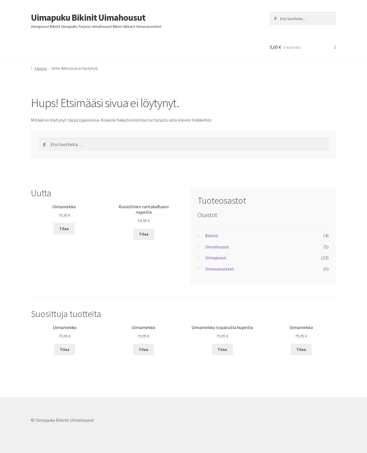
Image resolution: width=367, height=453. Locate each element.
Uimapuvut (216, 257)
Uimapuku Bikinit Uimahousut (88, 17)
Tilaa (64, 228)
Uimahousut (217, 247)
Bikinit (211, 235)
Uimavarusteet (219, 269)
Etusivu (41, 68)
